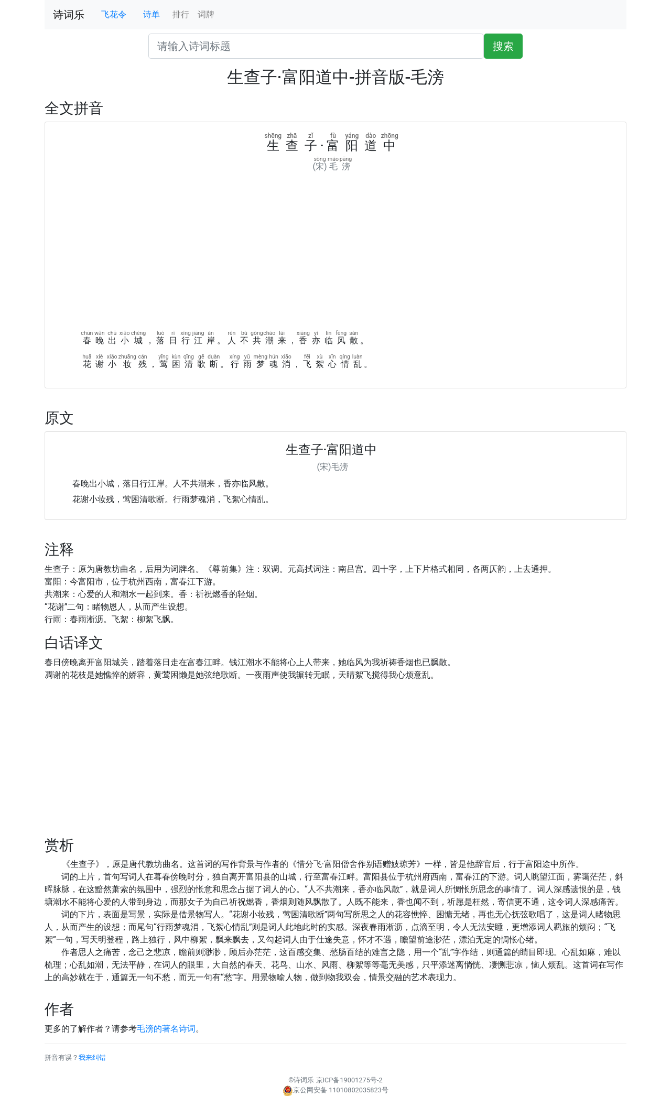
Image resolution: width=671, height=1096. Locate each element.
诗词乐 (68, 14)
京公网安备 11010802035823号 (335, 1090)
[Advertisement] (335, 251)
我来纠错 (92, 1057)
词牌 (206, 14)
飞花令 (113, 14)
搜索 (503, 46)
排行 (180, 14)
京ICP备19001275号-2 (349, 1080)
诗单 (151, 14)
